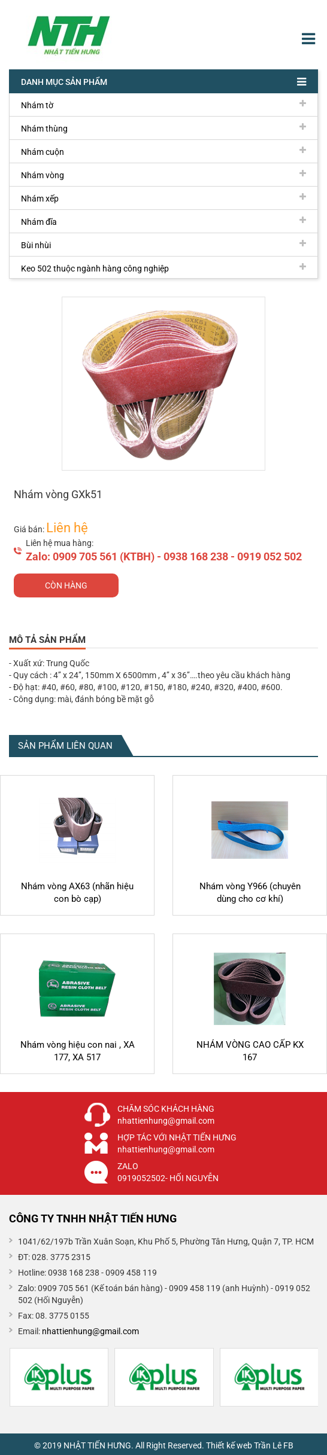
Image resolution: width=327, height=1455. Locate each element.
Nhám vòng (163, 174)
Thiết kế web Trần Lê (243, 1445)
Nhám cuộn (163, 151)
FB (288, 1445)
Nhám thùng (163, 128)
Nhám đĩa (163, 221)
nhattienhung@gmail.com (90, 1331)
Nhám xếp (163, 198)
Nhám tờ (163, 104)
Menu (310, 39)
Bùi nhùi (163, 244)
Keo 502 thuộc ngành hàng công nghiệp (163, 268)
